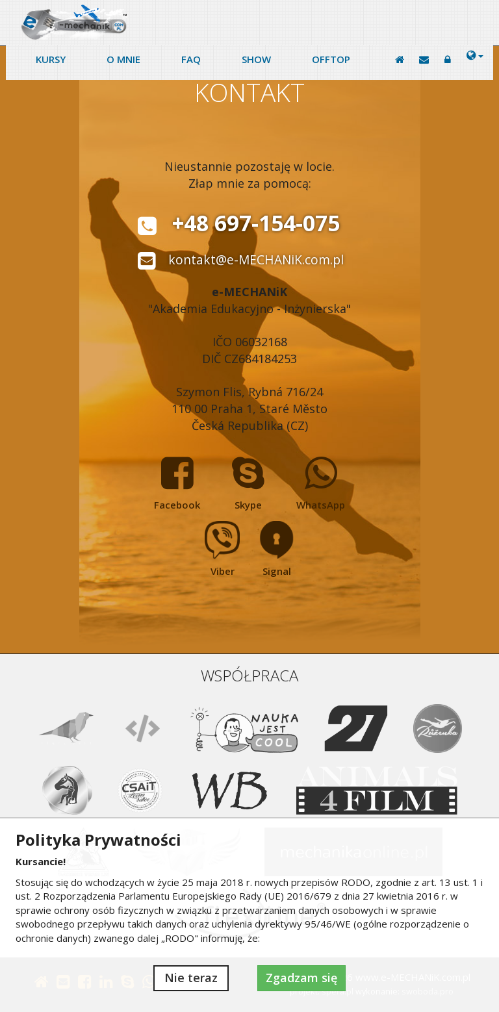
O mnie (123, 59)
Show (256, 59)
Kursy (51, 59)
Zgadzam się (301, 977)
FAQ (191, 59)
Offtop (331, 59)
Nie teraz (191, 977)
